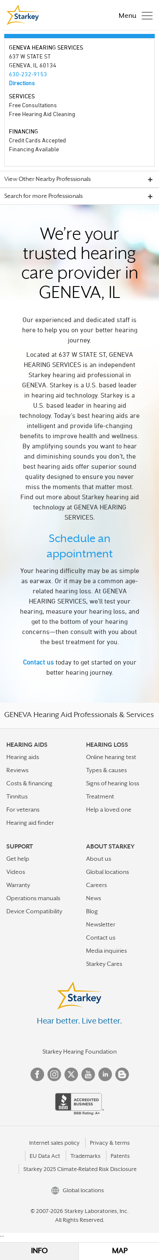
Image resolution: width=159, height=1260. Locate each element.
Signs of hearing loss (112, 783)
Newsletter (100, 924)
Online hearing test (111, 757)
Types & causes (106, 770)
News (93, 898)
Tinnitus (17, 796)
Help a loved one (108, 809)
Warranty (18, 885)
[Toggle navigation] (133, 15)
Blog (92, 911)
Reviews (17, 770)
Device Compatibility (34, 911)
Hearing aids (22, 757)
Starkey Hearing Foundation (79, 1051)
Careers (96, 885)
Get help (17, 858)
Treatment (100, 796)
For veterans (22, 809)
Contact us (38, 662)
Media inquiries (106, 950)
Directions (22, 82)
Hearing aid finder (30, 822)
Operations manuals (33, 898)
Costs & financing (29, 783)
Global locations (107, 871)
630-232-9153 (28, 74)
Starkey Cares (104, 963)
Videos (15, 871)
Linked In (105, 1074)
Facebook (37, 1074)
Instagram (54, 1074)
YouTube (88, 1074)
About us (98, 858)
